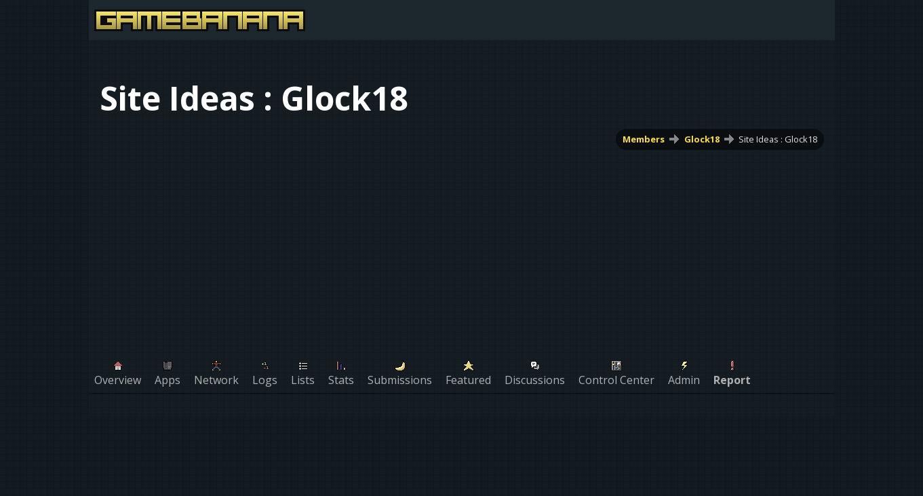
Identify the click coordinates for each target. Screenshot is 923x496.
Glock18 (701, 139)
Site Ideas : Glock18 (778, 139)
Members (643, 139)
